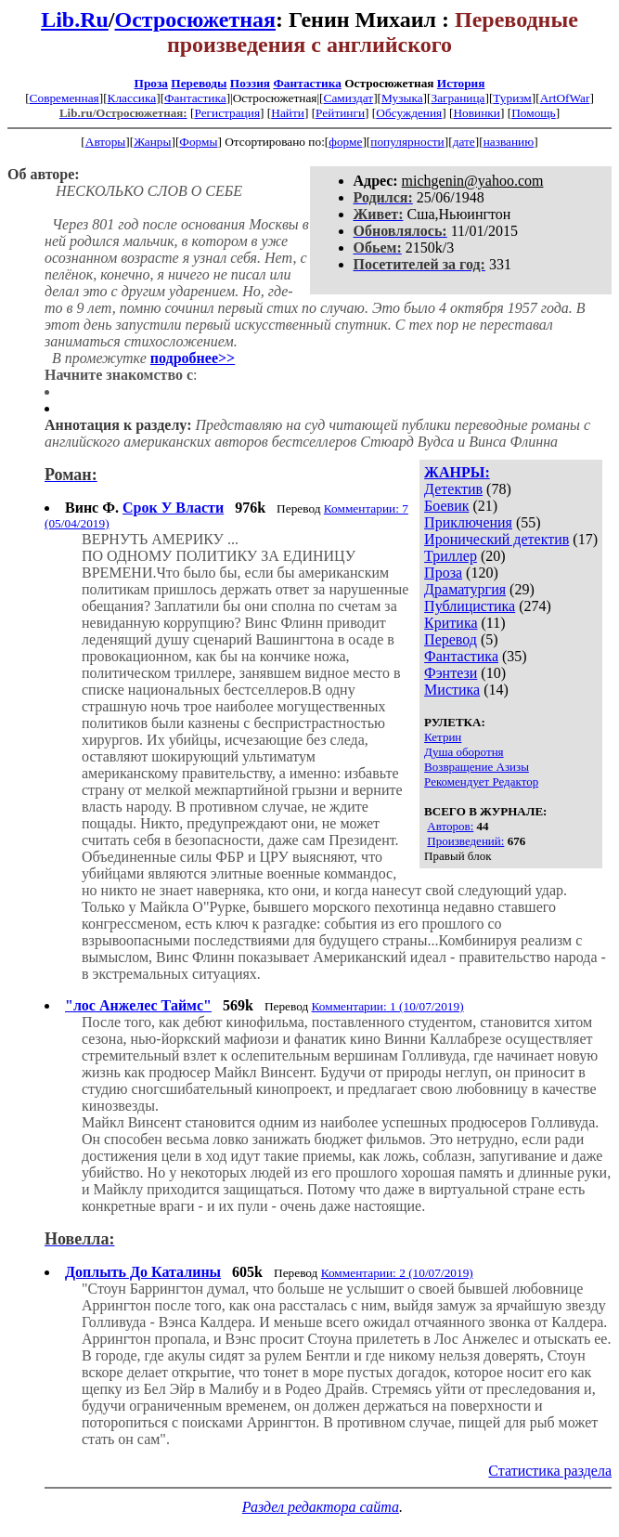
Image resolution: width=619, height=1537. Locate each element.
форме (345, 142)
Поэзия (250, 83)
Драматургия (465, 589)
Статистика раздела (550, 1470)
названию (509, 142)
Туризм (512, 98)
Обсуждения (409, 113)
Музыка (402, 98)
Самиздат (349, 98)
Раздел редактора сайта (320, 1507)
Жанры (152, 142)
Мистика (452, 689)
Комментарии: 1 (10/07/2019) (388, 1006)
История (461, 83)
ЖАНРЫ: (457, 472)
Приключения (468, 522)
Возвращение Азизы (476, 767)
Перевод (450, 639)
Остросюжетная (195, 19)
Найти (287, 113)
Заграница (458, 98)
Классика (132, 98)
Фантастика (307, 83)
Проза (151, 83)
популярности (407, 142)
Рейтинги (340, 113)
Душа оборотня (463, 752)
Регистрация (227, 113)
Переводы (198, 83)
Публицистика (469, 606)
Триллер (450, 556)
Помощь (533, 113)
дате (464, 142)
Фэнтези (450, 673)
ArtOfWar (565, 98)
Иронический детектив (496, 539)
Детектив (453, 489)
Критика (450, 623)
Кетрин (442, 737)
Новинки (476, 113)
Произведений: (465, 841)
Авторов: (450, 826)
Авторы (105, 142)
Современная (64, 98)
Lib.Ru (75, 19)
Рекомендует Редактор (481, 781)
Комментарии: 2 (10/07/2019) (397, 1273)
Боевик (446, 506)
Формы (198, 142)
